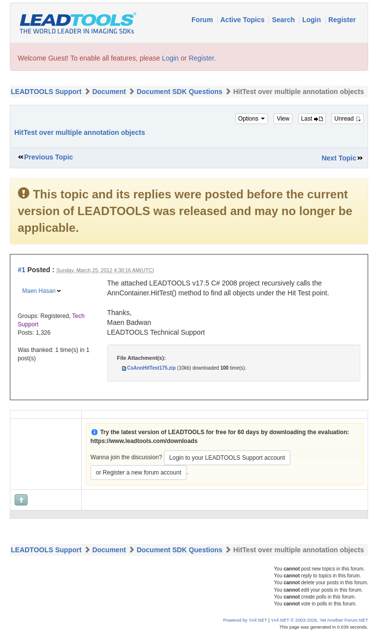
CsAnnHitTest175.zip (151, 368)
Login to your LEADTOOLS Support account (227, 457)
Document (109, 91)
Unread (347, 118)
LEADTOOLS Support (46, 91)
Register (342, 20)
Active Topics (243, 20)
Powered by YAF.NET (245, 620)
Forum (203, 20)
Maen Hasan (39, 290)
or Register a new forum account (138, 472)
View (283, 118)
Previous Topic (48, 157)
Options (251, 118)
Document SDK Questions (179, 91)
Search (284, 20)
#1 (22, 270)
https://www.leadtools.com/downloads (144, 441)
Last (312, 118)
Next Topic (338, 158)
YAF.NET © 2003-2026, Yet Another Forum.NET (319, 620)
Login (312, 20)
